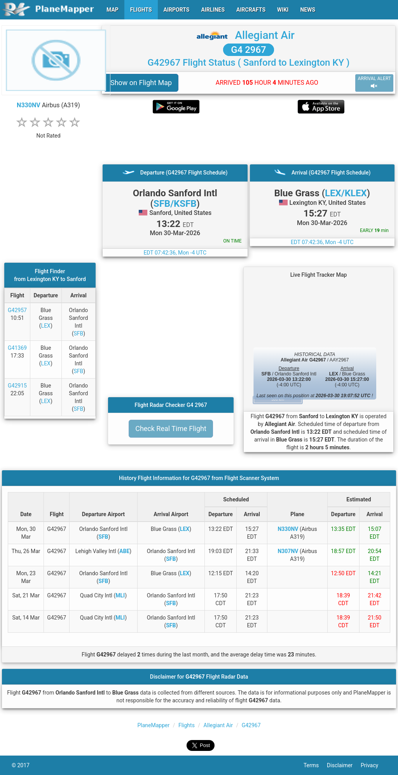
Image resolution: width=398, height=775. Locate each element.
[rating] (49, 131)
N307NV (288, 551)
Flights (186, 725)
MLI (120, 595)
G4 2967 (248, 49)
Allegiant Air (265, 35)
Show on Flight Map (141, 83)
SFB (78, 333)
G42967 (251, 725)
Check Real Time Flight (170, 428)
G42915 (17, 385)
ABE (124, 551)
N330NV (28, 105)
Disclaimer (344, 765)
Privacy (373, 765)
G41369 (17, 348)
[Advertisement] (248, 138)
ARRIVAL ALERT (374, 82)
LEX (46, 326)
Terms (315, 765)
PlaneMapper (153, 725)
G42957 (17, 310)
